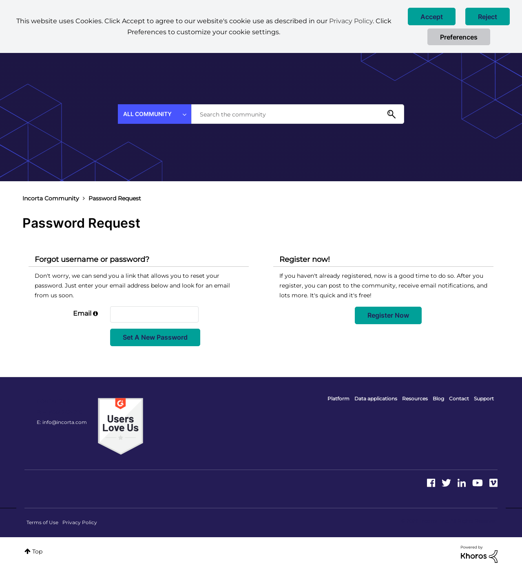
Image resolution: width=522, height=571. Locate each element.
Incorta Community (50, 198)
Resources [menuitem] (415, 398)
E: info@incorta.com (62, 422)
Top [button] (37, 551)
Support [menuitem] (484, 398)
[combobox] (297, 114)
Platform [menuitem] (338, 398)
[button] (432, 16)
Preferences (459, 37)
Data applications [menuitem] (375, 398)
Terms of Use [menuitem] (42, 522)
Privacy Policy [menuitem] (79, 522)
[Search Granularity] (154, 114)
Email (82, 313)
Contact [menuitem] (459, 398)
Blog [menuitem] (438, 398)
